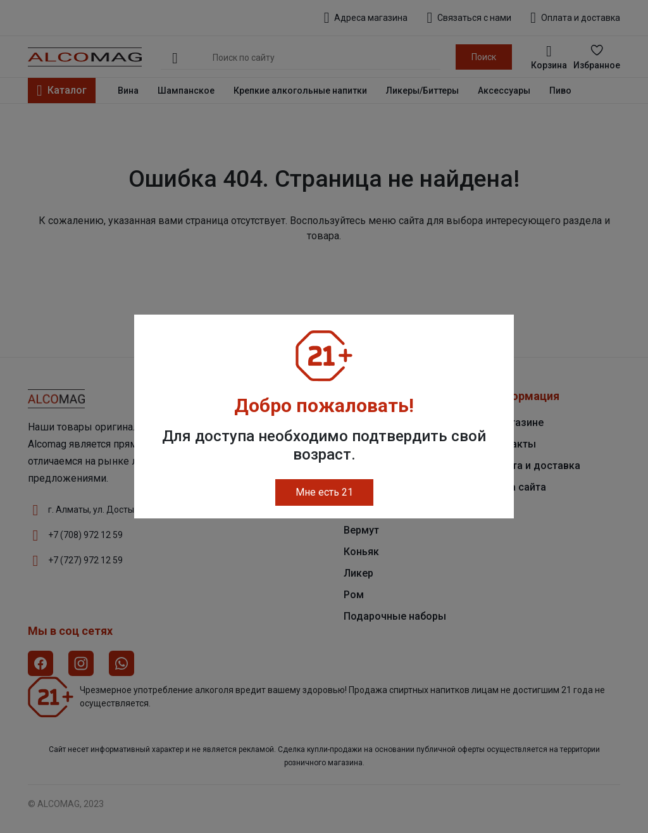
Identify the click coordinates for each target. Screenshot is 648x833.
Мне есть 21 (324, 492)
